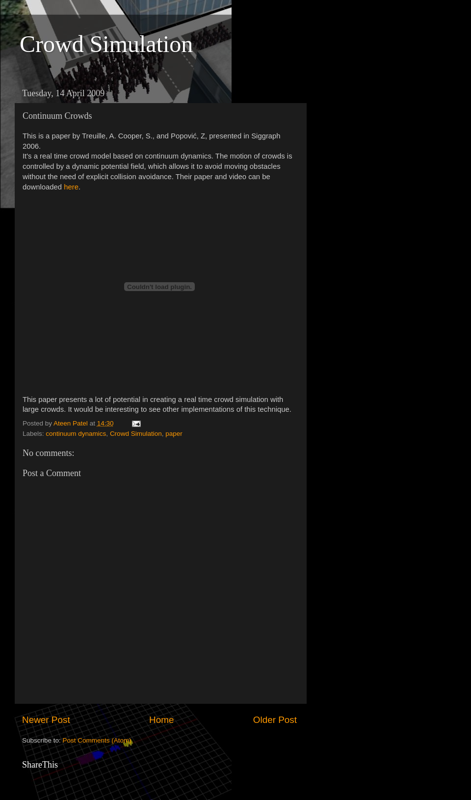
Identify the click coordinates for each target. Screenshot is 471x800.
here (71, 187)
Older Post (275, 720)
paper (174, 433)
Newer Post (46, 720)
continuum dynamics (76, 433)
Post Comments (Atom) (97, 740)
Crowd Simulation (106, 44)
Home (161, 720)
